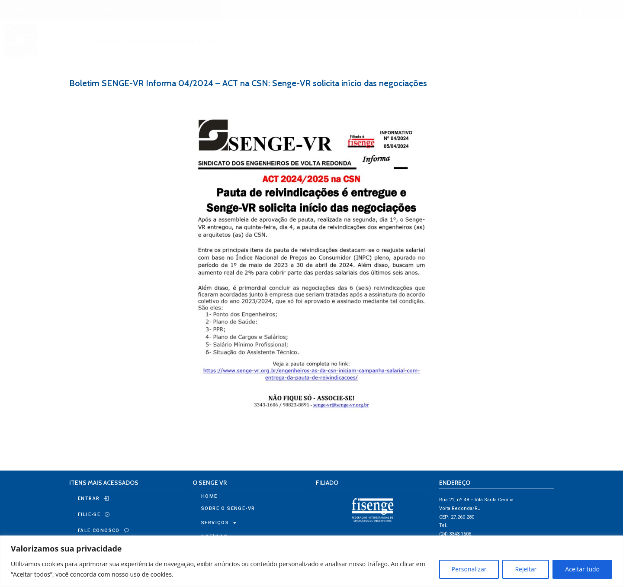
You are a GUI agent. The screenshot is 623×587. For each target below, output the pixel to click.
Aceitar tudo (582, 569)
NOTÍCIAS (504, 35)
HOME (337, 35)
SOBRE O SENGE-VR (391, 35)
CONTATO (594, 35)
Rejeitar (525, 569)
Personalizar (469, 569)
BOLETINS (550, 35)
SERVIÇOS (455, 36)
